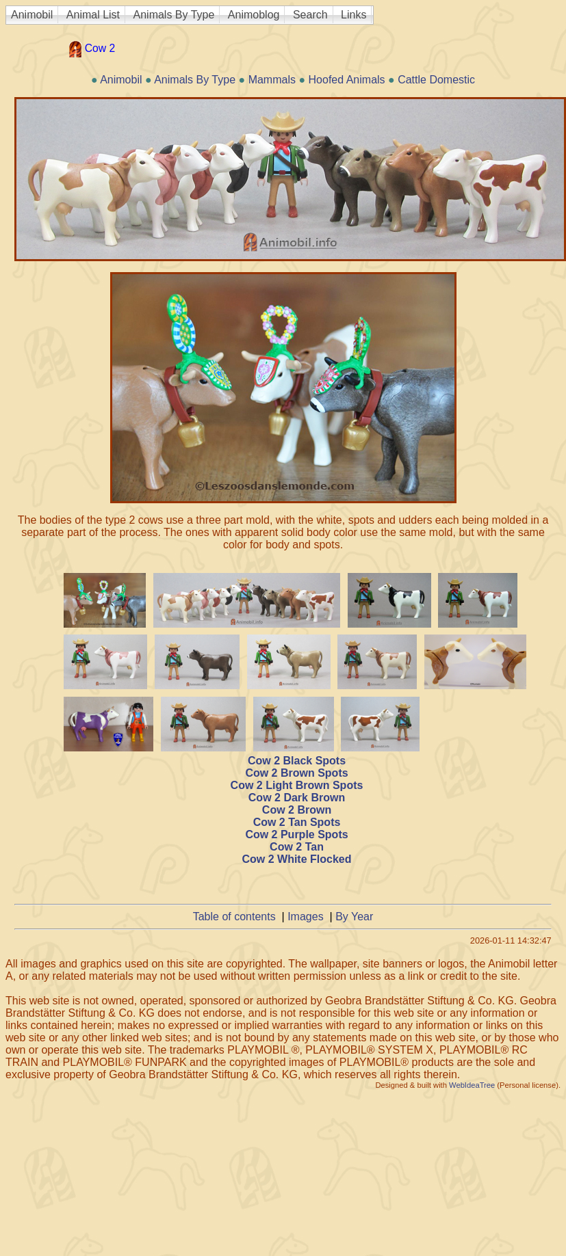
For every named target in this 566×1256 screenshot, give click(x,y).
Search (310, 15)
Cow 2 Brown (296, 810)
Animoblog (254, 15)
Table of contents (234, 916)
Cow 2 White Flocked (296, 859)
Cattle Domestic (436, 79)
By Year (354, 916)
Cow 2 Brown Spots (296, 773)
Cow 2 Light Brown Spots (297, 785)
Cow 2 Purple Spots (296, 834)
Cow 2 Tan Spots (297, 822)
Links (353, 15)
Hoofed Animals (347, 79)
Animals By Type (174, 15)
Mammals (272, 79)
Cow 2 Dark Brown (296, 797)
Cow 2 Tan (297, 847)
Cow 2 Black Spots (297, 760)
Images (305, 916)
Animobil (32, 15)
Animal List (93, 15)
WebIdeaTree (472, 1085)
